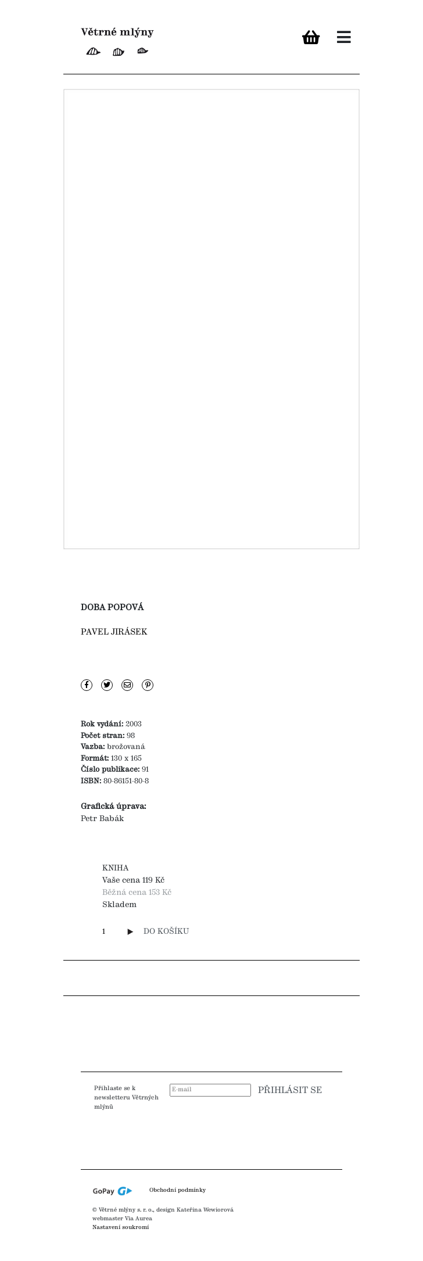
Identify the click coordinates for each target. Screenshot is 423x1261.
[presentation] (254, 1134)
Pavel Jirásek (114, 632)
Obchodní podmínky (177, 1191)
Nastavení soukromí (120, 1227)
